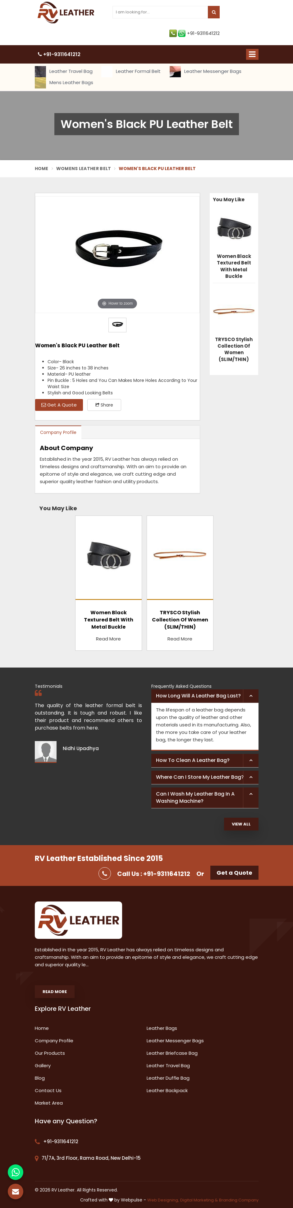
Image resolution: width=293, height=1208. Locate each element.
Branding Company (239, 1200)
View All (241, 824)
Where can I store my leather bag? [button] (200, 777)
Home (41, 168)
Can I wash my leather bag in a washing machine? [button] (195, 797)
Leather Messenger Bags (205, 71)
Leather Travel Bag (64, 71)
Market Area (49, 1103)
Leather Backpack (167, 1090)
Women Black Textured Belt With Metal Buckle (234, 266)
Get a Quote (234, 873)
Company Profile (58, 432)
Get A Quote (59, 405)
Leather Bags (162, 1028)
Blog (40, 1078)
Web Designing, (163, 1200)
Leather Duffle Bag (168, 1078)
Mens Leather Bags (64, 82)
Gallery (43, 1065)
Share (104, 405)
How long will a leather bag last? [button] (198, 695)
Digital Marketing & (199, 1200)
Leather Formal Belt (131, 71)
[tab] (205, 696)
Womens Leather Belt (83, 168)
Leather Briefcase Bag (172, 1053)
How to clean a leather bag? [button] (193, 760)
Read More (108, 638)
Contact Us (48, 1090)
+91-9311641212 (194, 33)
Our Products (50, 1053)
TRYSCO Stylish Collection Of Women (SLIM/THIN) (234, 349)
